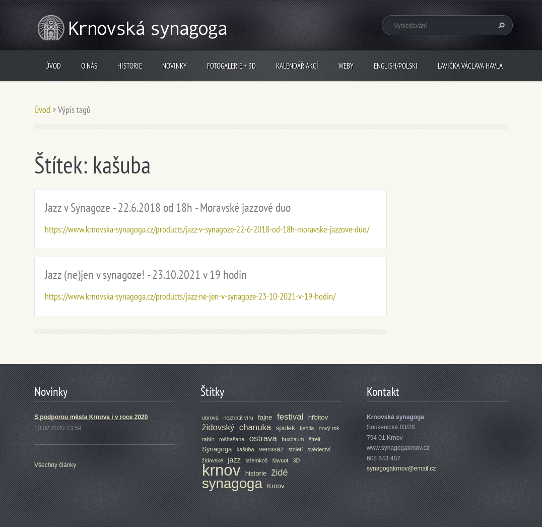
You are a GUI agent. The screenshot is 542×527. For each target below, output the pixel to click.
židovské (212, 460)
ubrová (210, 418)
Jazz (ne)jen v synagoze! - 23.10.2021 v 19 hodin (146, 274)
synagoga (232, 483)
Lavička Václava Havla (470, 66)
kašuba (245, 449)
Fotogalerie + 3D (231, 66)
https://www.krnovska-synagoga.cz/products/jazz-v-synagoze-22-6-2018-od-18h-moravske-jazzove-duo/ (207, 229)
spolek (285, 428)
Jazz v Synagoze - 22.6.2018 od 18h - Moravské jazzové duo (168, 207)
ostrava (263, 438)
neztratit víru (238, 418)
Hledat (500, 25)
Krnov (275, 486)
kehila (307, 428)
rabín (208, 439)
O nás (89, 66)
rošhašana (231, 439)
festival (290, 417)
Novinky (174, 66)
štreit (314, 439)
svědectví (319, 449)
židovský (218, 427)
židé (280, 472)
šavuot (280, 460)
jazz (234, 460)
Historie (129, 66)
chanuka (255, 427)
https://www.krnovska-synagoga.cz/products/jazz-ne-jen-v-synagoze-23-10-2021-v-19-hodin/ (190, 296)
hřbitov (318, 417)
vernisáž (271, 449)
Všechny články (55, 465)
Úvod (53, 66)
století (295, 449)
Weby (346, 66)
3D (296, 460)
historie (256, 473)
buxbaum (293, 439)
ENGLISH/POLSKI (396, 66)
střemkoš (256, 460)
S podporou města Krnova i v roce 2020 (91, 417)
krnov (221, 470)
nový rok (329, 428)
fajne (265, 417)
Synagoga (217, 449)
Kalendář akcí (297, 66)
